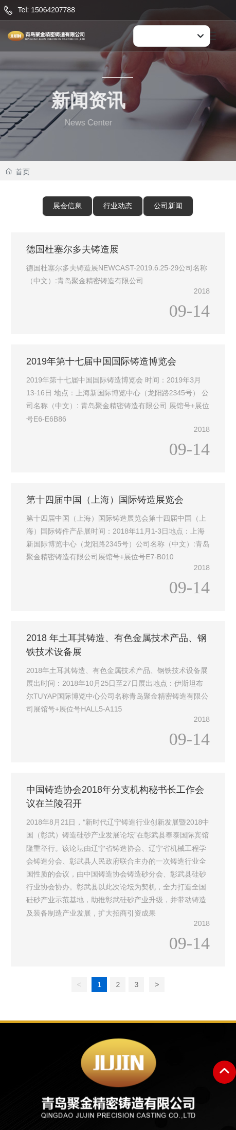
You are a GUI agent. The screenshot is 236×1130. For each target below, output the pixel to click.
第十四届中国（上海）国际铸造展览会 (105, 500)
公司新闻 (168, 206)
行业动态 (117, 206)
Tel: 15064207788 (46, 10)
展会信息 (67, 206)
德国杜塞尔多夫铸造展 (72, 249)
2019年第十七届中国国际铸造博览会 (101, 361)
